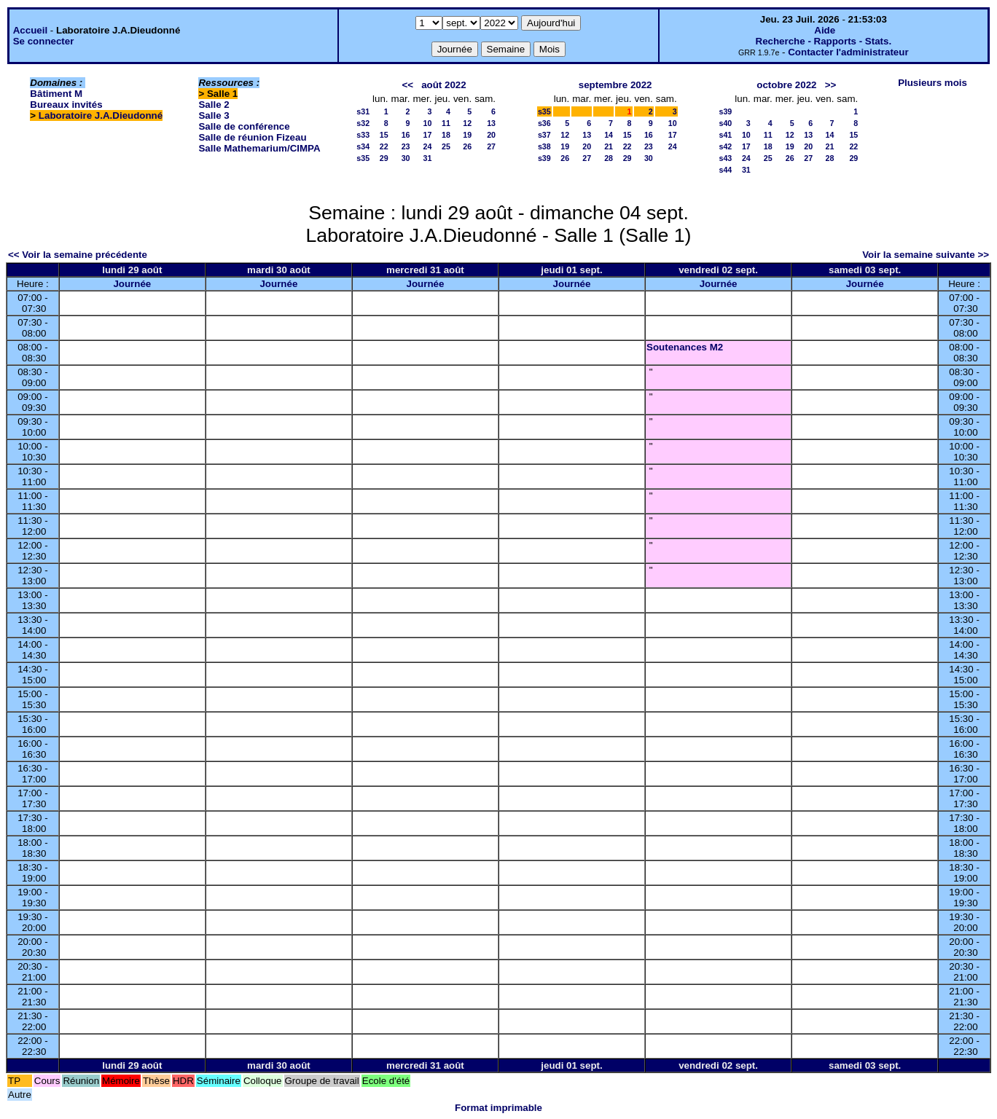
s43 (725, 158)
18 (446, 134)
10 (427, 123)
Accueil (30, 30)
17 (427, 134)
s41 (725, 134)
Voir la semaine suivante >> (925, 254)
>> (831, 84)
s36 (544, 123)
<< (407, 84)
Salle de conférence (243, 126)
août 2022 (443, 84)
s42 (725, 146)
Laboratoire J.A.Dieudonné (101, 115)
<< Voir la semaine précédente (77, 254)
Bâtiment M (56, 93)
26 (467, 146)
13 (491, 123)
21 (608, 146)
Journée (132, 283)
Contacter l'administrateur (848, 52)
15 (384, 134)
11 (446, 123)
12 (467, 123)
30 (406, 158)
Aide (824, 30)
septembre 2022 (615, 84)
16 (406, 134)
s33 (363, 134)
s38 (544, 146)
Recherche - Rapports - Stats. (824, 41)
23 (406, 146)
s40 (725, 123)
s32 (363, 123)
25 (446, 146)
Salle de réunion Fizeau (252, 137)
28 (608, 158)
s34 (363, 146)
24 (427, 146)
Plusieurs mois (932, 82)
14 (608, 134)
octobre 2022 (786, 84)
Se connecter (43, 41)
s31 (363, 111)
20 (491, 134)
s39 (544, 158)
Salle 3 (213, 115)
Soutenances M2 (684, 347)
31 (427, 158)
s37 (544, 134)
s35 (363, 158)
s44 (725, 169)
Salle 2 (213, 104)
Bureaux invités (66, 104)
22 (384, 146)
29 (384, 158)
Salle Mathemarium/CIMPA (259, 148)
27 (491, 146)
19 (467, 134)
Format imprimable (498, 1107)
